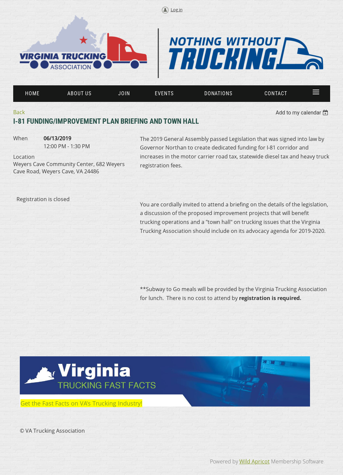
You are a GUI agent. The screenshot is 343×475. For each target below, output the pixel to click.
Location (24, 156)
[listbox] (303, 112)
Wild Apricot (254, 461)
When (20, 138)
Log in (177, 10)
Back (19, 112)
